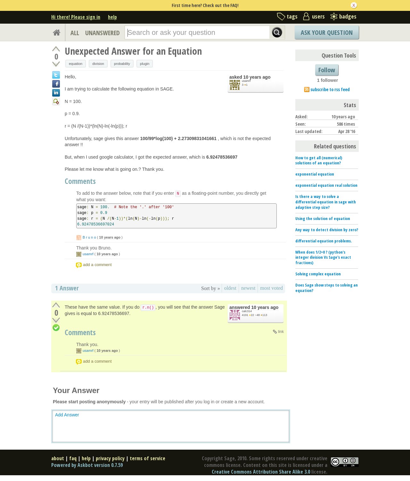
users (318, 16)
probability (122, 64)
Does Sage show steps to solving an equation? (326, 287)
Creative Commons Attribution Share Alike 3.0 (261, 471)
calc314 (247, 311)
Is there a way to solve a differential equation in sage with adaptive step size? (325, 201)
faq (73, 458)
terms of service (147, 458)
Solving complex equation (318, 274)
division (98, 64)
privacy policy (110, 458)
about (57, 458)
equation (75, 64)
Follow (326, 70)
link (281, 331)
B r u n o (89, 237)
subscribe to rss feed (330, 89)
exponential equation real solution (326, 185)
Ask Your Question (327, 32)
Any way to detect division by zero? (326, 230)
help (112, 16)
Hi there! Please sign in (75, 16)
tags (292, 16)
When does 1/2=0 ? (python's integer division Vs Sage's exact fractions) (323, 257)
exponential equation (314, 174)
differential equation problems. (323, 241)
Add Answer (67, 414)
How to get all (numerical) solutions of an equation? (318, 160)
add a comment (97, 264)
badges (348, 16)
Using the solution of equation (322, 218)
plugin (144, 64)
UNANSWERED (102, 32)
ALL (74, 32)
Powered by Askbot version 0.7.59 (87, 465)
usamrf (246, 81)
